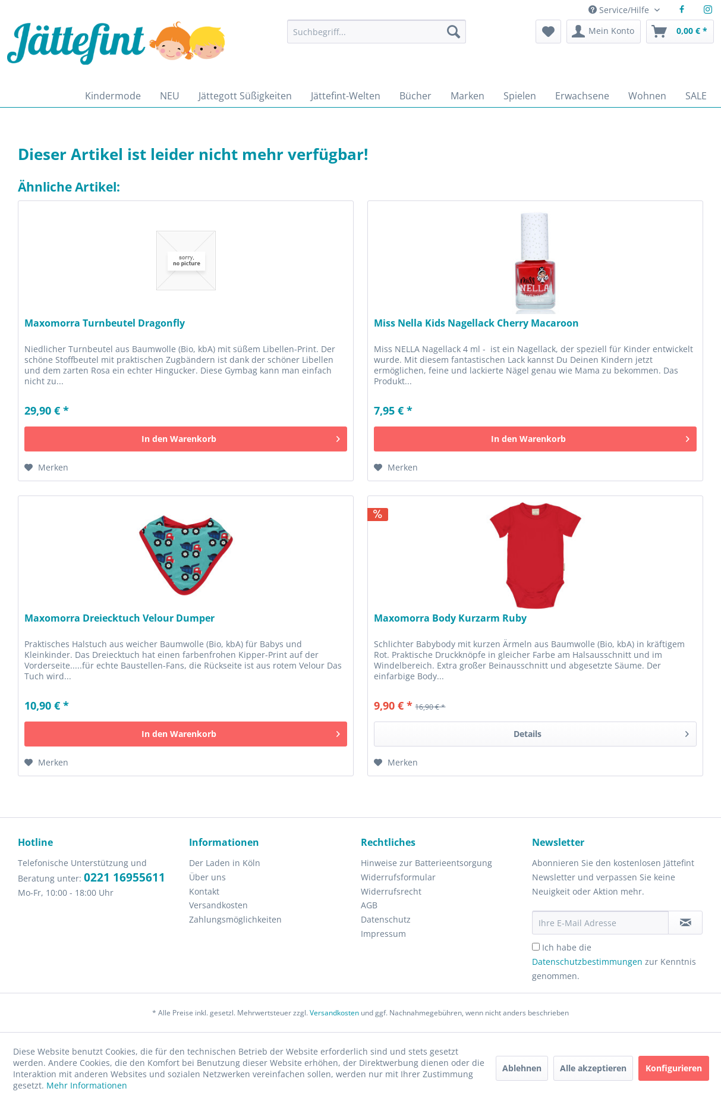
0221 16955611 (124, 877)
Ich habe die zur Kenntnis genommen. (614, 961)
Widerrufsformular (398, 877)
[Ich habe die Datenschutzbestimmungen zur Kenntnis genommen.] (536, 947)
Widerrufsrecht (391, 891)
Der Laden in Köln (224, 862)
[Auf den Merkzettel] (46, 467)
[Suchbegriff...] (376, 31)
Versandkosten (218, 905)
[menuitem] (376, 37)
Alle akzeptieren (593, 1068)
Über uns (207, 877)
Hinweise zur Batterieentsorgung (426, 862)
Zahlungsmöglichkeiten (235, 919)
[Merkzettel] (548, 31)
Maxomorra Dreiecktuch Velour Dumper (119, 618)
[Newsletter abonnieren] (685, 922)
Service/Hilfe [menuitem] (619, 9)
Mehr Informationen (86, 1085)
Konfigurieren (674, 1068)
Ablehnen (521, 1068)
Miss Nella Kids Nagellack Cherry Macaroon (476, 323)
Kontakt (204, 891)
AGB (369, 905)
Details (601, 731)
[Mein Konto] (603, 31)
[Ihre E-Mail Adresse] (600, 922)
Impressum (383, 933)
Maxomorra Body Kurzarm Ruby (450, 618)
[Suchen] (453, 31)
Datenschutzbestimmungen (587, 961)
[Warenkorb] (680, 31)
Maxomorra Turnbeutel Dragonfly (104, 323)
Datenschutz (386, 919)
